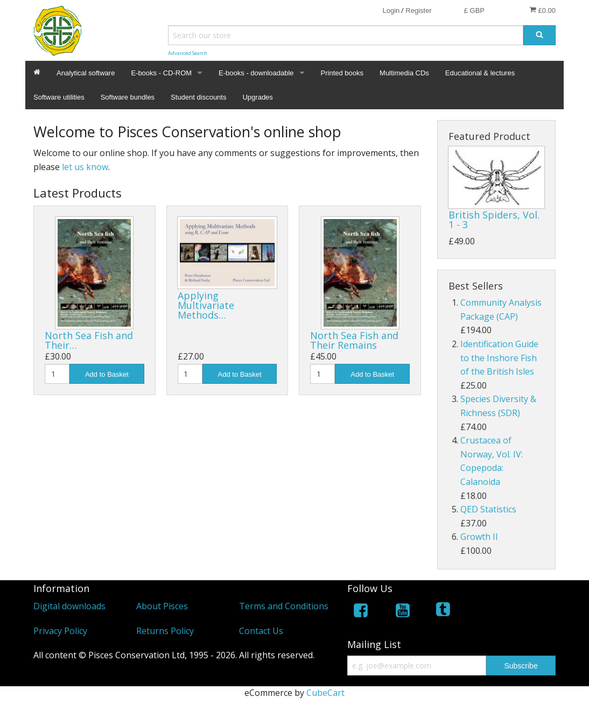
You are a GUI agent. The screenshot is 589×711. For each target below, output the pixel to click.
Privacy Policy (60, 631)
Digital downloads (69, 606)
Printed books (342, 73)
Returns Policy (165, 631)
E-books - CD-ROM (161, 73)
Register (418, 10)
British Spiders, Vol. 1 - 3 (493, 219)
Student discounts (198, 97)
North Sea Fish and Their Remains (354, 340)
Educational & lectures (480, 73)
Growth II (479, 537)
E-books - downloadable (256, 73)
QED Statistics (488, 509)
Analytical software (86, 73)
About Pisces (162, 606)
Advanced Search (187, 53)
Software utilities (59, 97)
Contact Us (261, 631)
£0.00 (542, 10)
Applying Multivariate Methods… (206, 305)
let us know (85, 167)
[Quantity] (57, 374)
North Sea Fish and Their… (89, 340)
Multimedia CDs (404, 73)
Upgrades (257, 97)
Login (390, 10)
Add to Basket (107, 374)
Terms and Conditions (283, 606)
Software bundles (128, 97)
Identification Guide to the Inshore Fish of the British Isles (499, 357)
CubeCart (325, 693)
